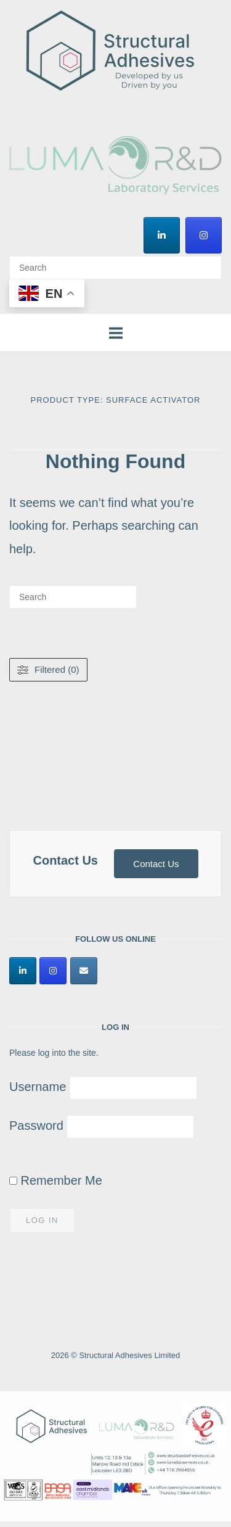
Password (36, 1125)
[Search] (208, 262)
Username (37, 1086)
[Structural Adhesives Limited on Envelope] (83, 970)
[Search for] (115, 267)
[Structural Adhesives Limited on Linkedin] (162, 235)
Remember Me (55, 1180)
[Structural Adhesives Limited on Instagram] (203, 235)
